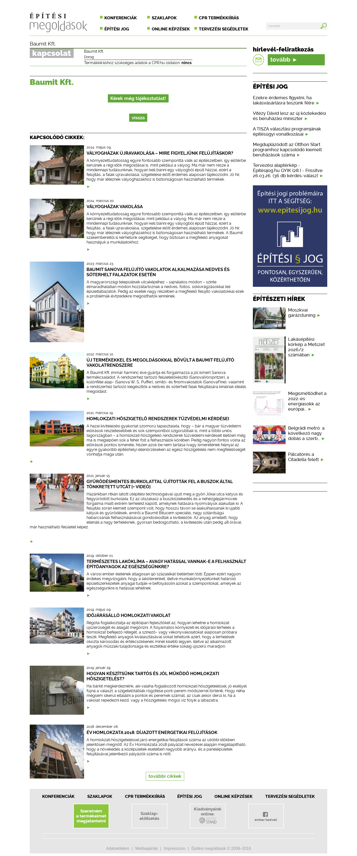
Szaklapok (164, 17)
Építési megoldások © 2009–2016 (221, 848)
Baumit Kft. (43, 44)
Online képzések (171, 28)
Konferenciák (120, 17)
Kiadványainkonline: (207, 815)
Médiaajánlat (146, 848)
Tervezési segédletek (223, 28)
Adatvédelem (117, 848)
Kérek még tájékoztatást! (138, 98)
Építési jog (116, 28)
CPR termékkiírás (219, 17)
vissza (138, 118)
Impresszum (174, 848)
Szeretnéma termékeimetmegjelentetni (91, 815)
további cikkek (165, 776)
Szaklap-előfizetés (149, 816)
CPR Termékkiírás (145, 796)
